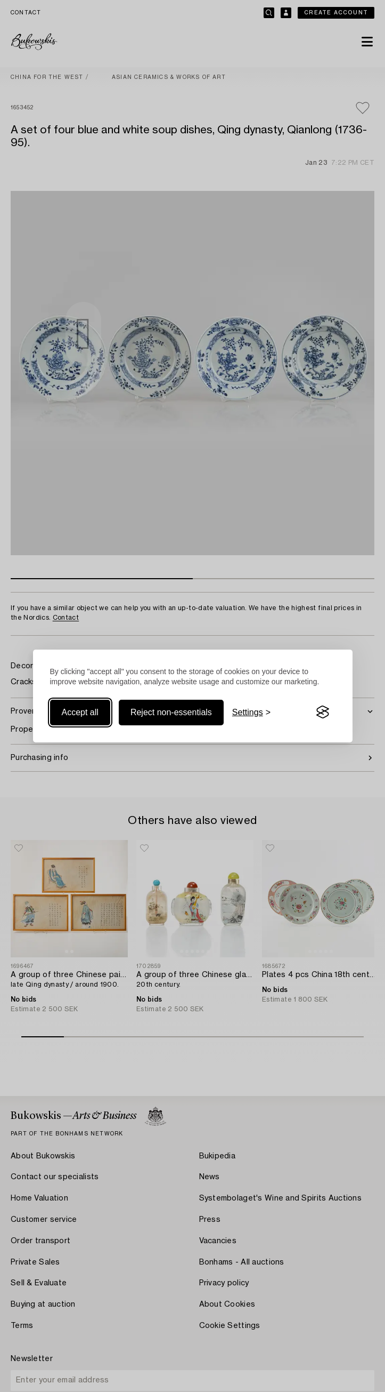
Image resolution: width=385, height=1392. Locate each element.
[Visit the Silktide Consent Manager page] (322, 712)
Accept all (80, 712)
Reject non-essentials (171, 712)
